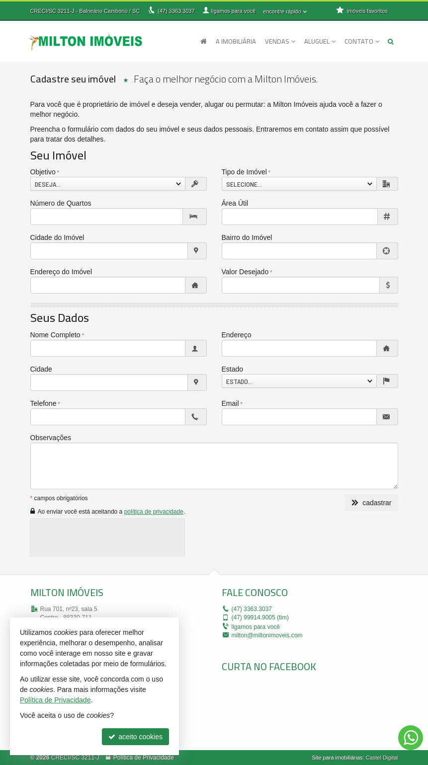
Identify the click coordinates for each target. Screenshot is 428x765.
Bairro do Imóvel (247, 237)
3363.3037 (176, 11)
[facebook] (296, 709)
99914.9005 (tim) (260, 617)
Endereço (237, 335)
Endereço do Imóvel (61, 272)
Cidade (41, 369)
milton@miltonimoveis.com (267, 635)
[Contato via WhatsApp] (410, 737)
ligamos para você (256, 626)
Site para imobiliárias (337, 758)
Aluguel (320, 41)
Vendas (280, 41)
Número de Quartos (60, 203)
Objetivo (43, 172)
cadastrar (371, 503)
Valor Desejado (245, 272)
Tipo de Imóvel (244, 172)
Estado (233, 369)
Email (230, 403)
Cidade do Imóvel (57, 237)
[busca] (391, 41)
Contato (361, 41)
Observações (50, 438)
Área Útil (235, 203)
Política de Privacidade (143, 757)
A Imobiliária (236, 41)
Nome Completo (55, 335)
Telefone (43, 403)
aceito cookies (135, 737)
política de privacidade (153, 511)
